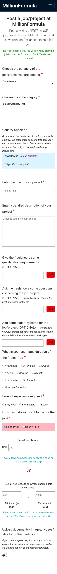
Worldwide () (21, 156)
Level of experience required (23, 395)
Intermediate (27, 404)
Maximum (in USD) (45, 505)
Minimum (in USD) (12, 505)
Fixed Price (11, 426)
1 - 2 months (10, 380)
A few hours (9, 365)
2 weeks (7, 373)
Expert (43, 404)
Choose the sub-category (21, 96)
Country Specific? (14, 130)
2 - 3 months (30, 380)
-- (27, 295)
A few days (28, 365)
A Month (37, 373)
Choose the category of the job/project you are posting (22, 72)
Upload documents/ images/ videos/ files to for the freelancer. (28, 532)
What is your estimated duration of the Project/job (26, 355)
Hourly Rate (31, 426)
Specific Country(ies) (17, 164)
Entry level (9, 404)
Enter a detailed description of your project (26, 209)
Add (50, 274)
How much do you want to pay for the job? (28, 415)
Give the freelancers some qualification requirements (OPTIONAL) (20, 262)
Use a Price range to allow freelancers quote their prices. (28, 486)
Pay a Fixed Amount (28, 440)
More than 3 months (14, 387)
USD (4, 447)
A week (44, 365)
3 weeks (22, 373)
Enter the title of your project (23, 181)
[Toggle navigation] (50, 6)
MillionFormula (19, 6)
